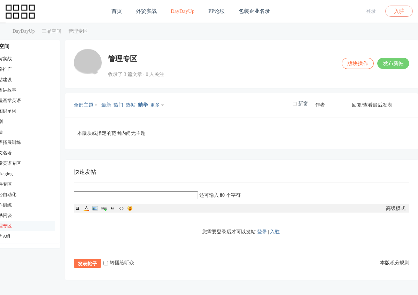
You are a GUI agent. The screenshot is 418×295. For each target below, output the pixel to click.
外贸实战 (146, 11)
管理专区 (78, 31)
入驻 (399, 11)
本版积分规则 (394, 262)
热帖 (131, 105)
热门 (118, 105)
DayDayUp (182, 11)
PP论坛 (216, 11)
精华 (143, 105)
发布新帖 (393, 63)
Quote (112, 208)
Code (121, 208)
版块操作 (357, 63)
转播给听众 (118, 262)
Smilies (129, 208)
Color (86, 208)
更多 (155, 105)
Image (95, 208)
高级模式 (395, 208)
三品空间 (3, 31)
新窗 (303, 103)
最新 (106, 105)
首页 (116, 11)
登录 (371, 11)
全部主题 (83, 105)
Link (103, 208)
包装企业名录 (254, 11)
